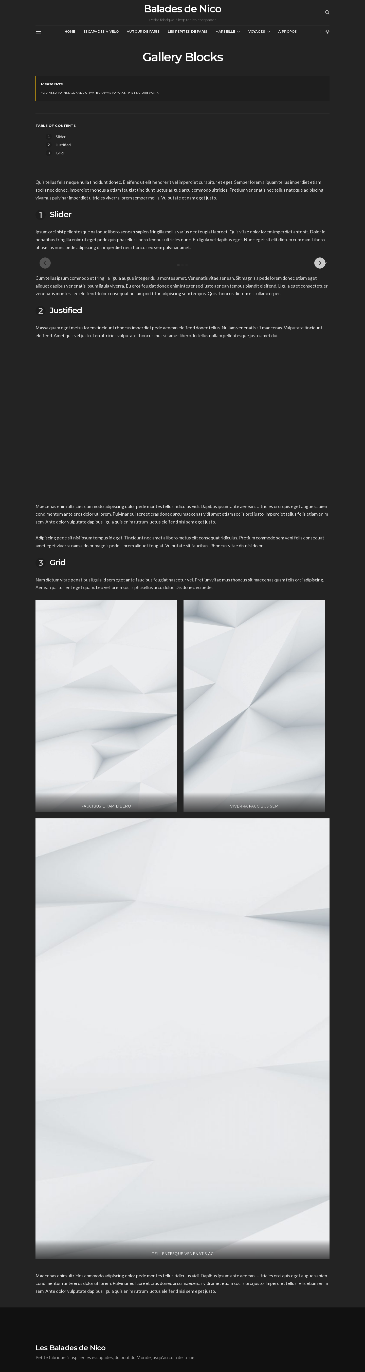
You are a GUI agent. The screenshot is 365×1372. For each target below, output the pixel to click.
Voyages (256, 31)
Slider (61, 136)
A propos (287, 31)
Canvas (105, 92)
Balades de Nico (182, 9)
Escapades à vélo (101, 31)
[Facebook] (320, 32)
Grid (60, 152)
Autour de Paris (143, 31)
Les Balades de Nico (70, 1347)
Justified (63, 144)
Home (70, 31)
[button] (327, 32)
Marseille (225, 31)
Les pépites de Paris (187, 31)
